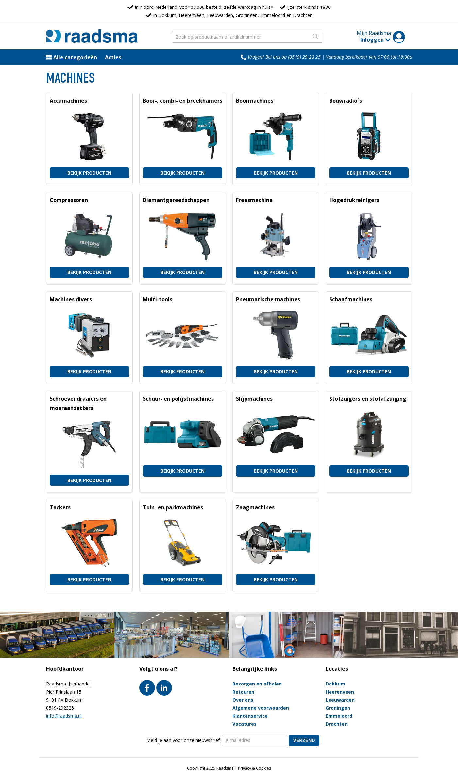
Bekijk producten (89, 173)
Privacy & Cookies (254, 768)
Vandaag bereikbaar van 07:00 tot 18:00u (369, 57)
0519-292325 (60, 708)
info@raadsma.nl (64, 716)
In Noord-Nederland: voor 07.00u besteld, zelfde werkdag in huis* (204, 7)
